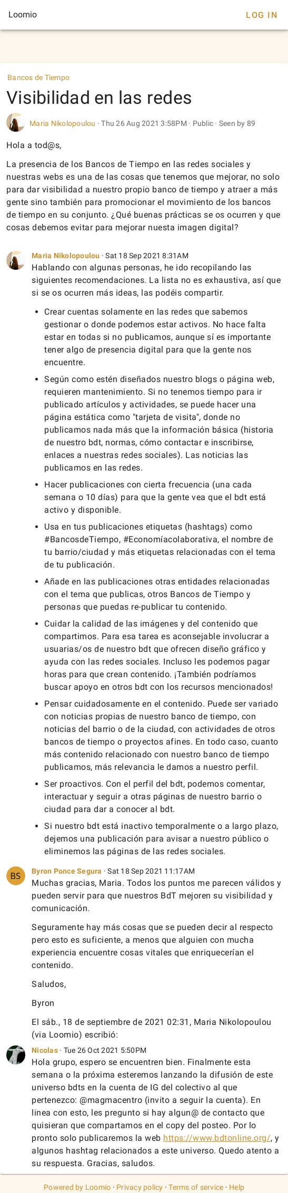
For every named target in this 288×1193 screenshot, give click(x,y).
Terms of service (195, 1187)
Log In (261, 15)
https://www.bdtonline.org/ (217, 1138)
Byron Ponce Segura (68, 871)
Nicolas (45, 1050)
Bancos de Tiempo (38, 77)
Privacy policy (139, 1187)
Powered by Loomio (77, 1187)
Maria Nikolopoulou (62, 123)
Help (236, 1187)
